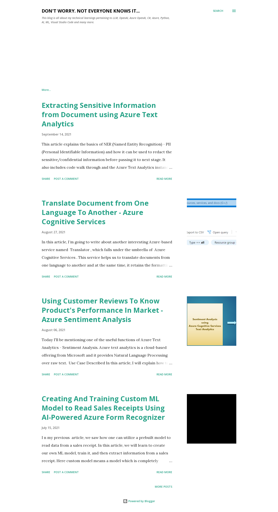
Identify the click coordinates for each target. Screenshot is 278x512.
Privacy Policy (116, 90)
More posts (163, 486)
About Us (48, 90)
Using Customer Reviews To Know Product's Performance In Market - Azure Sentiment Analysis (102, 310)
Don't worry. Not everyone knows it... (91, 11)
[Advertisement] (139, 56)
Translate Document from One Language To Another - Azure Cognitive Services (95, 212)
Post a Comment (66, 179)
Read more (164, 179)
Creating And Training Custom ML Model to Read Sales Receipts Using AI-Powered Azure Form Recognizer (103, 408)
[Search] (218, 11)
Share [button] (46, 179)
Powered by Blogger (139, 501)
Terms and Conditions (80, 90)
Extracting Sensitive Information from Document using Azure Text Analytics (100, 115)
